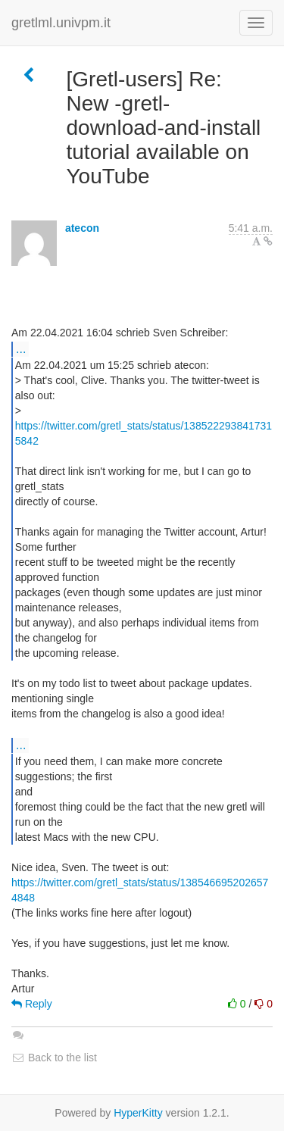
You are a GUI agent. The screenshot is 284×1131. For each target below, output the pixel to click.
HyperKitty (138, 1113)
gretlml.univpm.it (61, 22)
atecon (82, 228)
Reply (31, 1004)
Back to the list (54, 1057)
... (21, 348)
